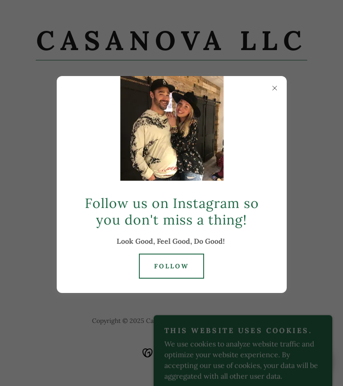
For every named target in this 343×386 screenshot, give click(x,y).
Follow (171, 266)
